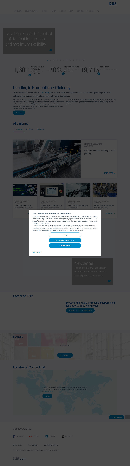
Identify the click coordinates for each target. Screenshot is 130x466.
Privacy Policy (79, 230)
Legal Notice (37, 252)
